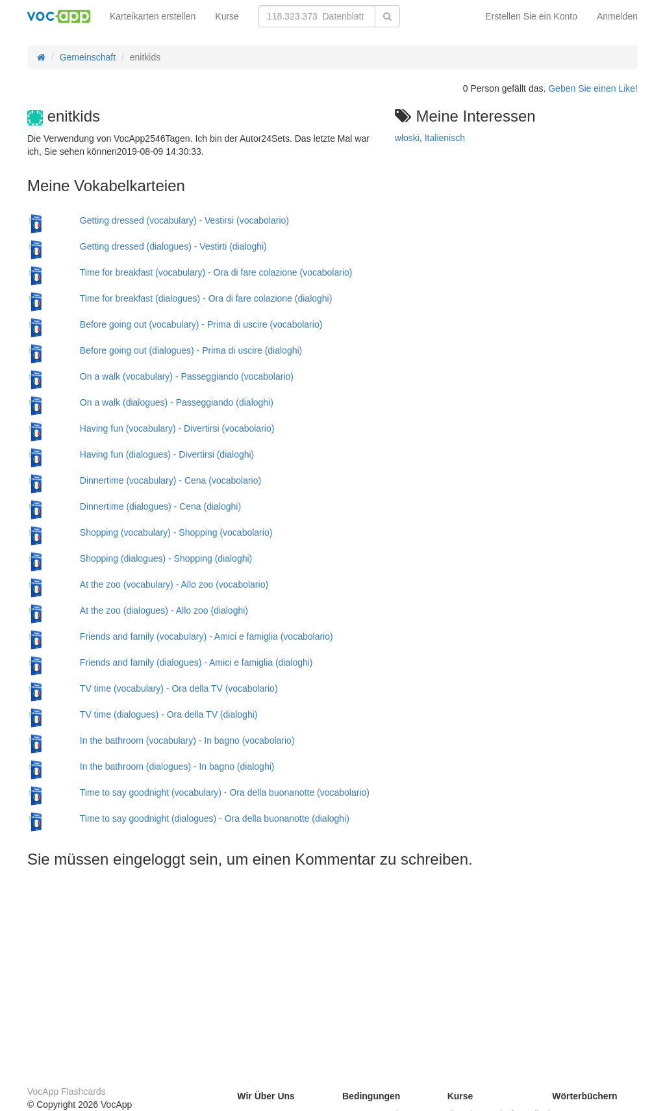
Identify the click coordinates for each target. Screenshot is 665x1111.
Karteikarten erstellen (152, 16)
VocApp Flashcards (66, 1091)
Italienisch (445, 138)
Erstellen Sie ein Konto (531, 16)
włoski (407, 138)
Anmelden (617, 16)
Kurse (227, 16)
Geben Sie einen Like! (593, 88)
